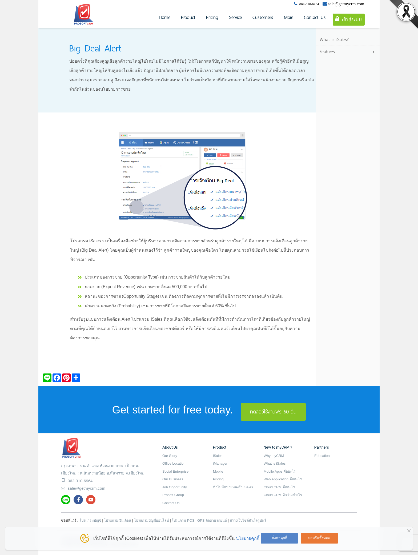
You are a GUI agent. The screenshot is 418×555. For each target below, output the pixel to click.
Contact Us (315, 17)
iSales (217, 456)
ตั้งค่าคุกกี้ (279, 538)
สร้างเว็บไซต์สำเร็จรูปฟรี (248, 520)
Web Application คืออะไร (283, 479)
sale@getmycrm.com (346, 4)
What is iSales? (334, 39)
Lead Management (340, 60)
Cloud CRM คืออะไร (279, 487)
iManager (220, 463)
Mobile (218, 471)
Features (327, 51)
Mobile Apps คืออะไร (280, 471)
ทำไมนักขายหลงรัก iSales (233, 487)
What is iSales (275, 463)
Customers (262, 17)
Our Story (169, 456)
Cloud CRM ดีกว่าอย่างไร (283, 495)
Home (164, 17)
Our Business (172, 479)
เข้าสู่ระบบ (348, 19)
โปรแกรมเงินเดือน (117, 520)
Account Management (343, 68)
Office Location (173, 463)
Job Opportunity (174, 487)
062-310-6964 (309, 4)
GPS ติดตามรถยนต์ (212, 520)
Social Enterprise (175, 471)
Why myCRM (274, 456)
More (288, 17)
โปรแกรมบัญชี (90, 520)
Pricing (212, 17)
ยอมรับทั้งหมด (319, 538)
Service (235, 17)
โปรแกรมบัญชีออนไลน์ (151, 520)
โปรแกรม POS (183, 520)
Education (322, 456)
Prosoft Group (173, 495)
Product (188, 17)
